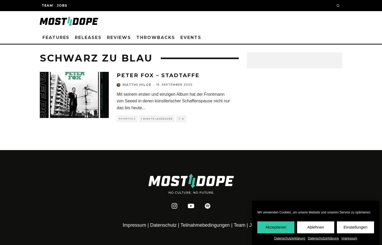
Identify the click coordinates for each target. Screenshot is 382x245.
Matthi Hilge (137, 85)
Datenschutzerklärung (289, 238)
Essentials (127, 118)
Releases (88, 37)
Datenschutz (163, 225)
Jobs (62, 5)
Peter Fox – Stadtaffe (158, 75)
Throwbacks (155, 37)
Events (190, 37)
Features (56, 37)
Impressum (349, 238)
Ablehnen (315, 227)
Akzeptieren (275, 227)
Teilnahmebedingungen (205, 225)
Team (47, 5)
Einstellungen (355, 227)
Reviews (119, 37)
